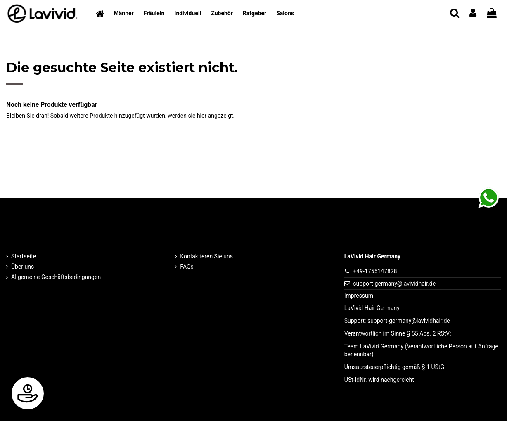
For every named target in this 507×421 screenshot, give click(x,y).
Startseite (23, 256)
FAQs (187, 266)
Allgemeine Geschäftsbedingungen (56, 277)
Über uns (22, 266)
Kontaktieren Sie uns (206, 256)
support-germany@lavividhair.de (394, 283)
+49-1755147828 (375, 271)
